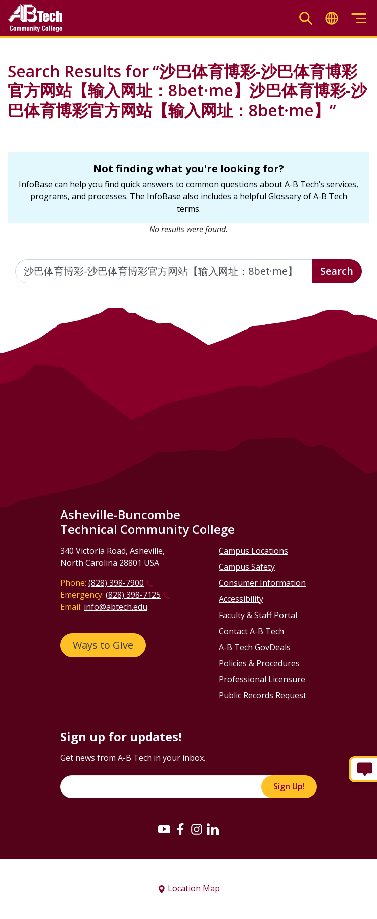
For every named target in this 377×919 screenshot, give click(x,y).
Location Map (194, 888)
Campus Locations (253, 550)
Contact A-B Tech (251, 631)
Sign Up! (289, 786)
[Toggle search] (306, 18)
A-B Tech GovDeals (255, 647)
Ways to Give (103, 645)
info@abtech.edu (115, 606)
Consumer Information (262, 582)
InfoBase (36, 184)
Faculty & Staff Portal (258, 615)
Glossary (284, 196)
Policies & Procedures (259, 663)
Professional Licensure (262, 679)
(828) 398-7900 (116, 582)
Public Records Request (262, 695)
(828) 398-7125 (133, 594)
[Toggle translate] (332, 18)
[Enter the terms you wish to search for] (163, 271)
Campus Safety (247, 566)
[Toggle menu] (359, 18)
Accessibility (241, 598)
